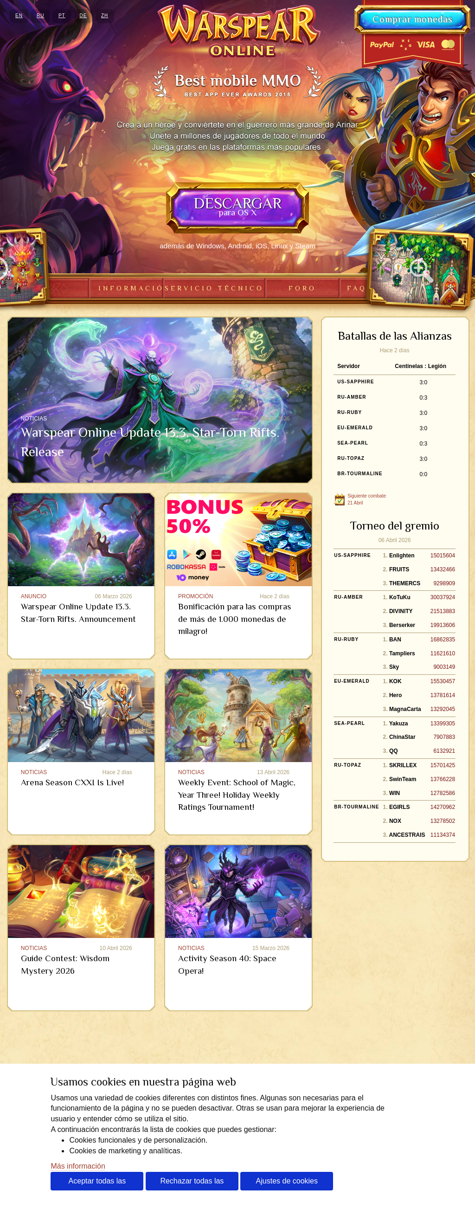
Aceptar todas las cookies (97, 1183)
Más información (78, 1166)
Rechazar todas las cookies (192, 1183)
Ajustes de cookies (287, 1181)
